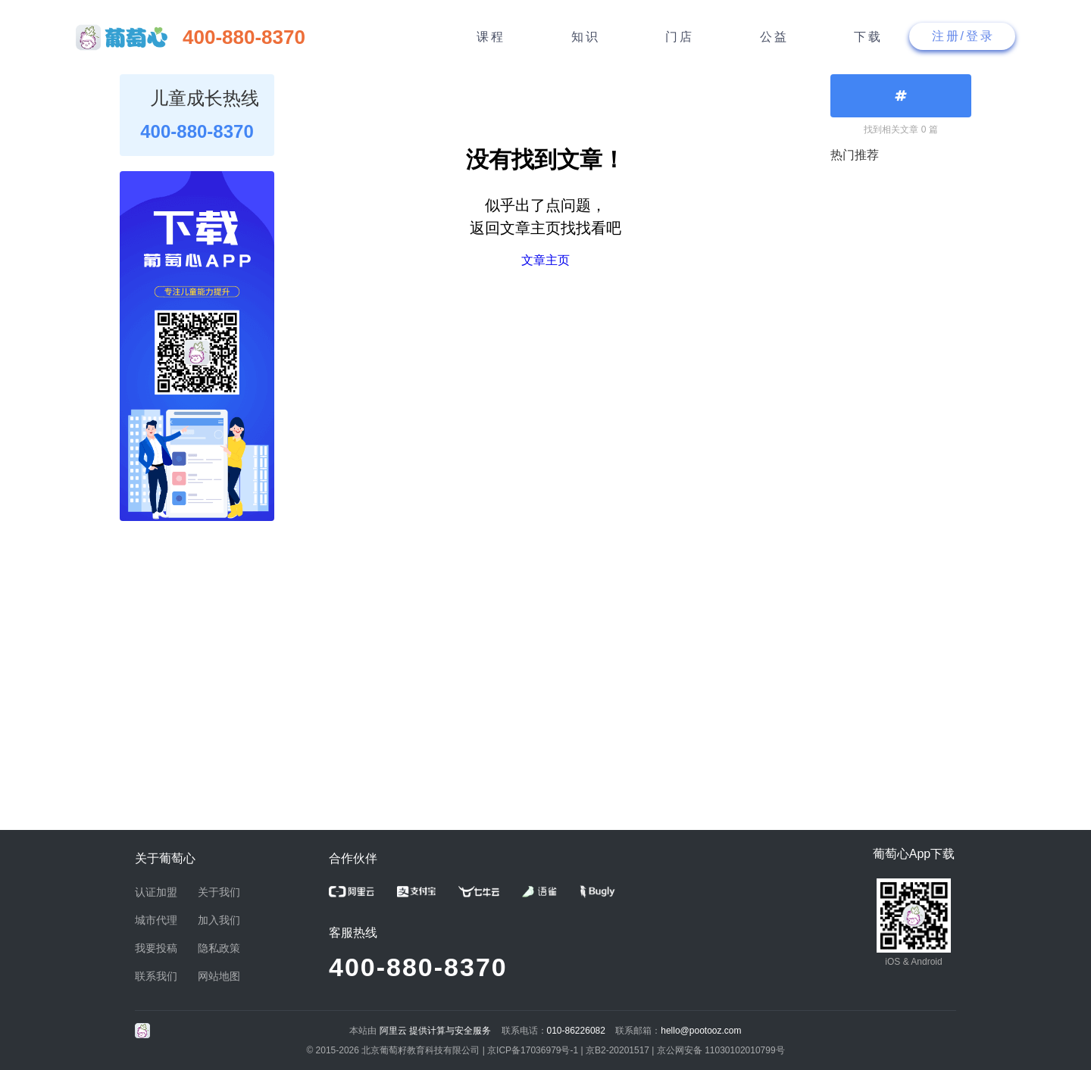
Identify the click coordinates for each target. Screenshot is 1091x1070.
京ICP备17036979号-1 (532, 1050)
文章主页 (545, 260)
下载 (868, 36)
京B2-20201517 (617, 1050)
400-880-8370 (418, 967)
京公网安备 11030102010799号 (721, 1050)
